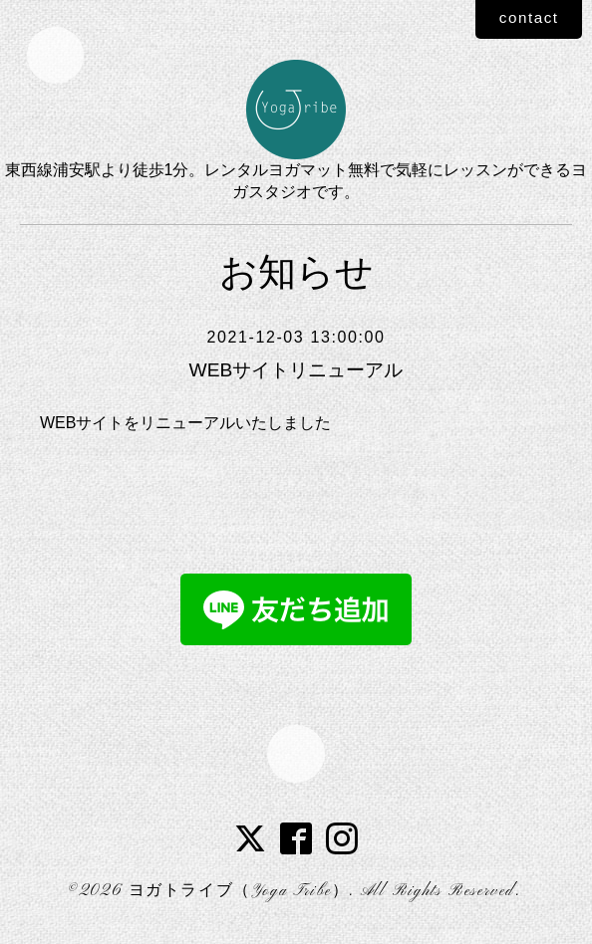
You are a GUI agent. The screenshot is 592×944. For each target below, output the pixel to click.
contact (524, 18)
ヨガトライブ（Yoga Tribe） (239, 893)
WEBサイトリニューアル (296, 370)
